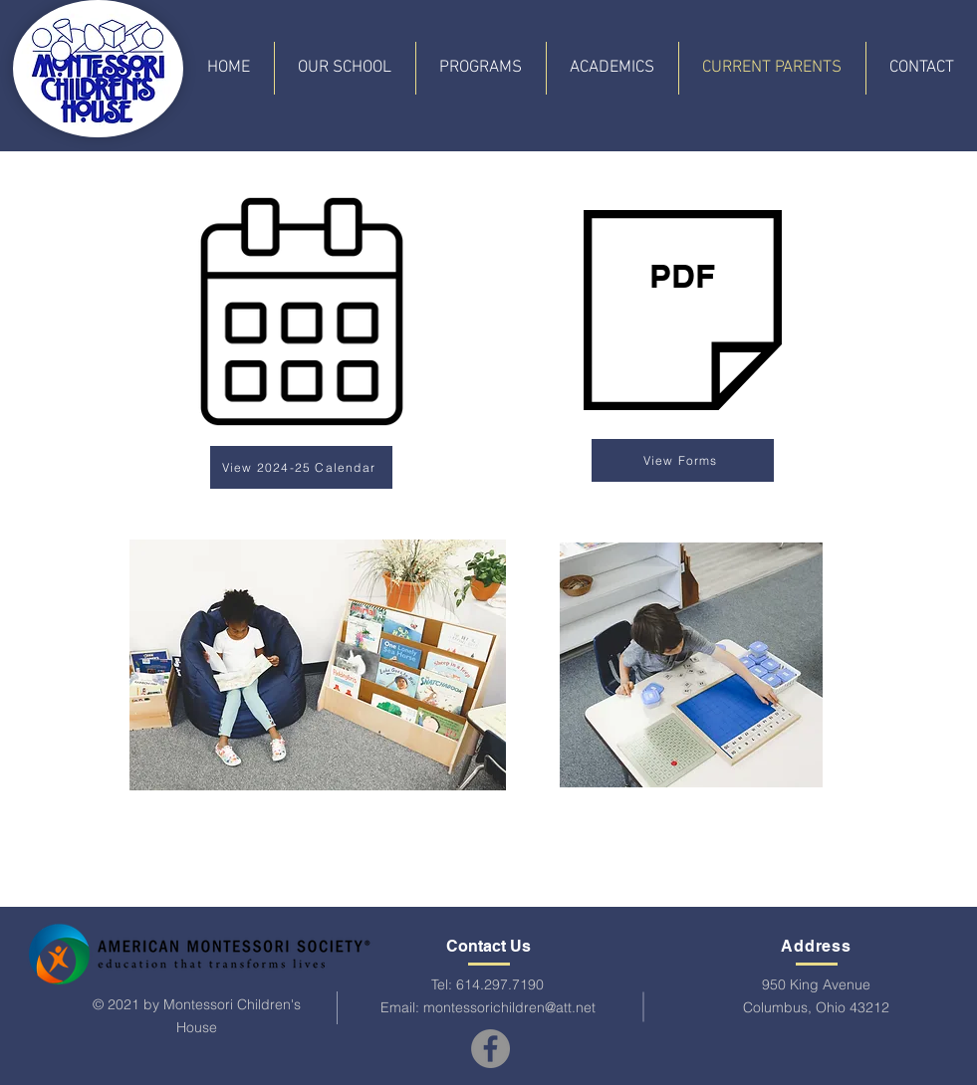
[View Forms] (683, 460)
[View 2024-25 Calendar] (301, 467)
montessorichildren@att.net (509, 1007)
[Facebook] (490, 1048)
